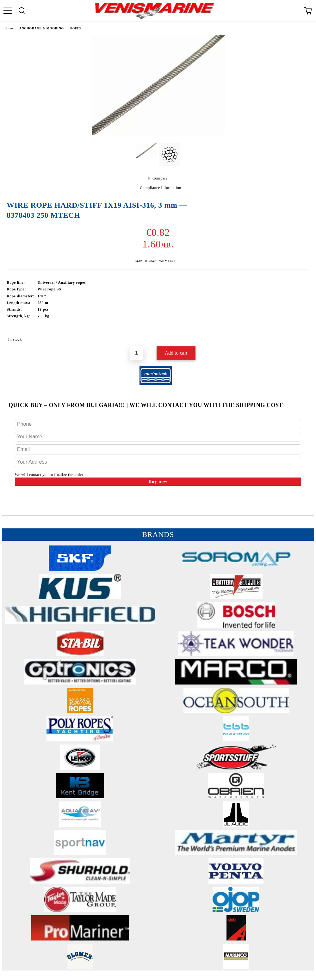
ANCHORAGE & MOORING (41, 28)
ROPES (75, 28)
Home (8, 28)
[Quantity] (136, 353)
